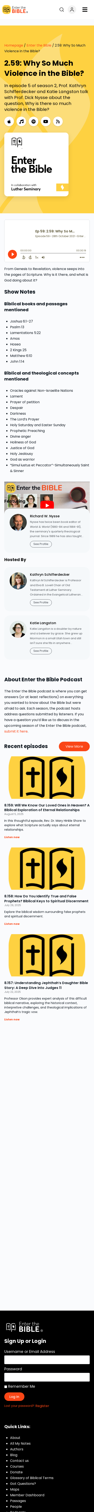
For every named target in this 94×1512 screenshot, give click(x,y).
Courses (17, 1460)
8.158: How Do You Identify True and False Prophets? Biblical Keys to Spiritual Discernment (46, 892)
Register (42, 1399)
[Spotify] (33, 115)
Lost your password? (19, 1399)
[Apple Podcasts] (9, 115)
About (15, 1431)
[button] (85, 9)
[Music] (21, 115)
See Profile (40, 537)
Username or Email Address (29, 1345)
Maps (14, 1483)
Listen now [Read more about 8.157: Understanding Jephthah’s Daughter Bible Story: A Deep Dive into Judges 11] (11, 1013)
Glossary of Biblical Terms (32, 1471)
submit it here (16, 725)
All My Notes (20, 1437)
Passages (18, 1494)
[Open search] (61, 9)
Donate (16, 1465)
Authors (16, 1442)
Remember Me (19, 1380)
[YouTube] (46, 115)
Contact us (19, 1454)
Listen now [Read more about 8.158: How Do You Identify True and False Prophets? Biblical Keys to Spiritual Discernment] (11, 917)
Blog (13, 1448)
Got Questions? (23, 1477)
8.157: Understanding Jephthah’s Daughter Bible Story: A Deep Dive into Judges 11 (46, 979)
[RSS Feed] (58, 115)
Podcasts (18, 1506)
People (16, 1500)
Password (13, 1362)
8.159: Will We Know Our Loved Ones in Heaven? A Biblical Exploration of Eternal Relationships (47, 801)
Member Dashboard (27, 1488)
